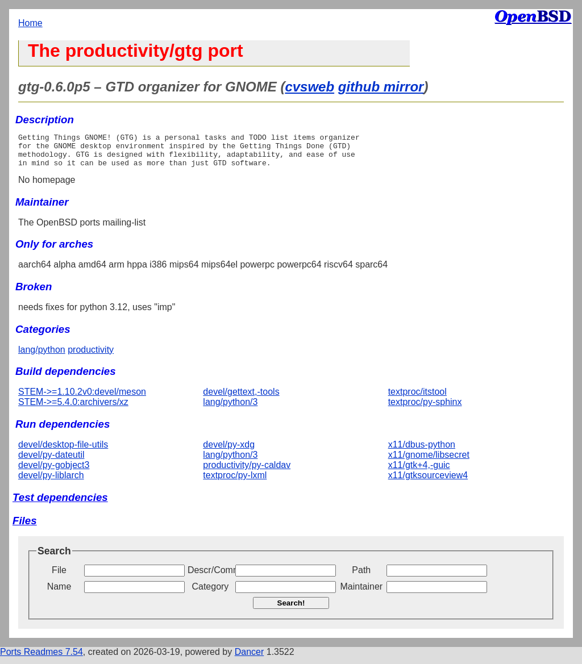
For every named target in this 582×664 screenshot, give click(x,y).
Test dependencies (60, 504)
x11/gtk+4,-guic (419, 472)
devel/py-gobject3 (53, 472)
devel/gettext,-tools (241, 398)
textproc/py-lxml (235, 482)
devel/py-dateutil (51, 461)
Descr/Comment (210, 577)
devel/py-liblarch (51, 482)
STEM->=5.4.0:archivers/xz (73, 409)
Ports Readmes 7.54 (41, 658)
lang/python (41, 356)
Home (30, 23)
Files (25, 527)
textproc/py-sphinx (425, 409)
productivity (91, 356)
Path (361, 577)
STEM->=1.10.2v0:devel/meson (82, 398)
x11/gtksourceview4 (428, 482)
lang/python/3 (230, 409)
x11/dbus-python (421, 451)
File (59, 577)
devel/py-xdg (229, 451)
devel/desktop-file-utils (63, 451)
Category (210, 593)
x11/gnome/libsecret (428, 461)
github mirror (381, 86)
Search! (291, 609)
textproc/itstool (417, 398)
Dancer (249, 658)
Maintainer (361, 593)
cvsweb (309, 86)
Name (59, 593)
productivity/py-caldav (246, 472)
